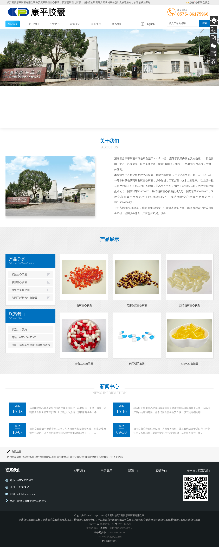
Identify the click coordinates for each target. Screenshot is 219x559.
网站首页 (13, 24)
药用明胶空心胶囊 (137, 317)
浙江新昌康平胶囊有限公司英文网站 (104, 469)
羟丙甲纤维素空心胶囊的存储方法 (156, 416)
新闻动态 (133, 491)
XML (158, 511)
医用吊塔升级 (14, 469)
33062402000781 (116, 545)
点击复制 (109, 527)
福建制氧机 (28, 469)
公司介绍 (78, 491)
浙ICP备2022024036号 (121, 540)
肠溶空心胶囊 (52, 2)
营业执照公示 (80, 496)
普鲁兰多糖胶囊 (21, 302)
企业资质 (96, 24)
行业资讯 (133, 496)
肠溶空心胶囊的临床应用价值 (153, 437)
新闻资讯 (75, 24)
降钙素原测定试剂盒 (45, 469)
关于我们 (33, 24)
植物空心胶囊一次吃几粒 (46, 437)
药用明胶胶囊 (137, 376)
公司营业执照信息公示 (109, 549)
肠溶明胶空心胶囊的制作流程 (49, 416)
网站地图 (160, 506)
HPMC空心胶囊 (189, 376)
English (150, 24)
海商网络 (105, 536)
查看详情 (125, 225)
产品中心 (54, 24)
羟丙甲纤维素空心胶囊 (24, 310)
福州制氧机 (63, 469)
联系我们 (117, 24)
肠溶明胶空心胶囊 (189, 317)
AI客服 (214, 20)
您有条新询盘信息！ (199, 2)
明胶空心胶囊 (19, 287)
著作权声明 (92, 540)
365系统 (127, 536)
